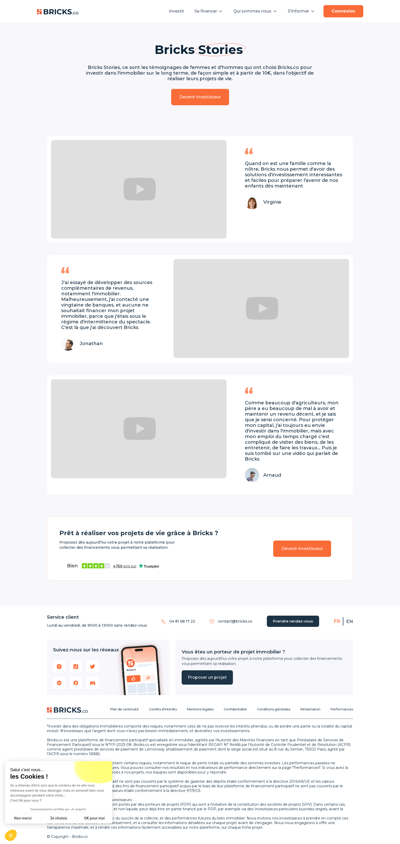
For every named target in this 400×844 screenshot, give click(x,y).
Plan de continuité (124, 709)
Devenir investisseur (200, 97)
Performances (342, 709)
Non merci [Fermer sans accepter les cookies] (22, 818)
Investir (176, 11)
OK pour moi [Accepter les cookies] (94, 818)
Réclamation (310, 709)
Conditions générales (273, 709)
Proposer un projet (207, 677)
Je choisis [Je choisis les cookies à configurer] (58, 818)
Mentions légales (200, 709)
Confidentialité (235, 709)
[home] (58, 11)
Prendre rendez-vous (293, 621)
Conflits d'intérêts (163, 709)
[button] (208, 11)
